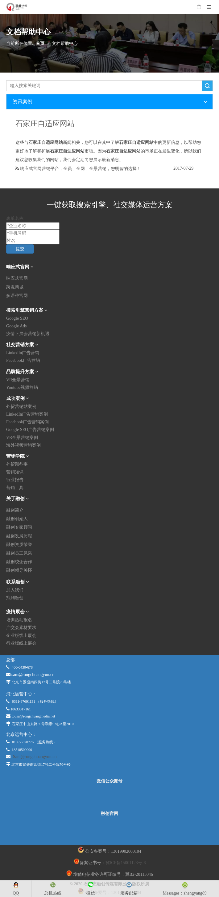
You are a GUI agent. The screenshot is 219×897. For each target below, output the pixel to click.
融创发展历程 (19, 536)
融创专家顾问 (19, 527)
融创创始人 (17, 518)
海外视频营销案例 (23, 445)
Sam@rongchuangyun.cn (35, 756)
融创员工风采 (19, 553)
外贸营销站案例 (21, 406)
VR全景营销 (17, 379)
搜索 (207, 86)
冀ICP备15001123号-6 (125, 862)
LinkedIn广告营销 (22, 352)
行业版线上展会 (21, 643)
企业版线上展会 (21, 635)
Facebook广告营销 (23, 360)
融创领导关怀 (19, 570)
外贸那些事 (17, 464)
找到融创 (14, 597)
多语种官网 (17, 295)
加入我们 (14, 590)
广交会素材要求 (21, 627)
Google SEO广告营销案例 (30, 429)
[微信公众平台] (109, 797)
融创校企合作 (19, 561)
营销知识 (14, 472)
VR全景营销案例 (22, 437)
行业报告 (14, 479)
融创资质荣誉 (19, 544)
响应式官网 (17, 278)
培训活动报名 (19, 620)
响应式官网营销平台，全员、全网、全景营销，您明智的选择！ (80, 168)
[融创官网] (109, 830)
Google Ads (16, 326)
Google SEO (17, 318)
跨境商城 (14, 287)
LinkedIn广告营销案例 (27, 414)
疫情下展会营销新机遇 (27, 333)
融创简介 (14, 510)
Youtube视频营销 (22, 387)
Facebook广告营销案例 (27, 422)
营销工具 (14, 487)
